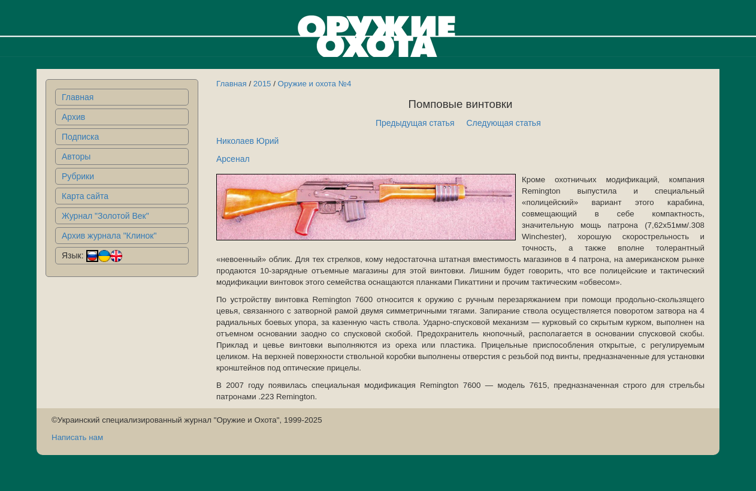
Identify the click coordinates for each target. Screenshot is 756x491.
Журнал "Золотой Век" (105, 216)
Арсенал (233, 159)
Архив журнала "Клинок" (109, 235)
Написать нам (77, 437)
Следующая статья (504, 123)
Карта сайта (85, 196)
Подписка (80, 136)
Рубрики (78, 176)
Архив (73, 117)
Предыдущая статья (415, 123)
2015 (262, 83)
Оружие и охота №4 (315, 83)
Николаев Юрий (247, 141)
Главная (77, 97)
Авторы (76, 156)
